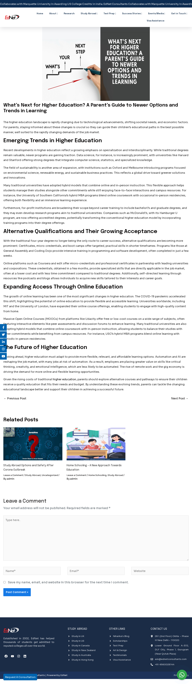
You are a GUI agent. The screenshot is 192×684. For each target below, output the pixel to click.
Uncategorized (53, 475)
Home (45, 13)
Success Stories (120, 13)
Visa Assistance (180, 13)
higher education (64, 379)
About (55, 13)
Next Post (178, 399)
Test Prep (101, 13)
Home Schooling (100, 475)
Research (67, 13)
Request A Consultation (20, 677)
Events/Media (141, 13)
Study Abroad (83, 13)
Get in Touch (160, 13)
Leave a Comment (14, 475)
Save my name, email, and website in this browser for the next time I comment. (68, 588)
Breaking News (180, 19)
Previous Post (16, 399)
